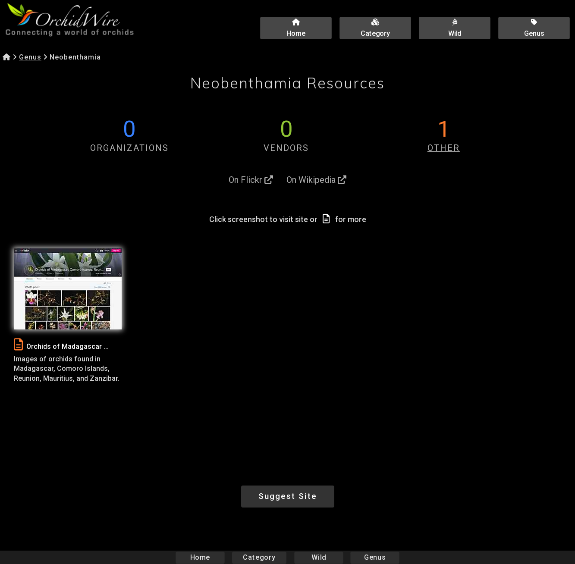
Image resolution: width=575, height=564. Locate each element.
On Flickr (251, 180)
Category (259, 557)
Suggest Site (287, 496)
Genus (30, 57)
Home (200, 557)
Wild (318, 557)
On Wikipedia (316, 180)
